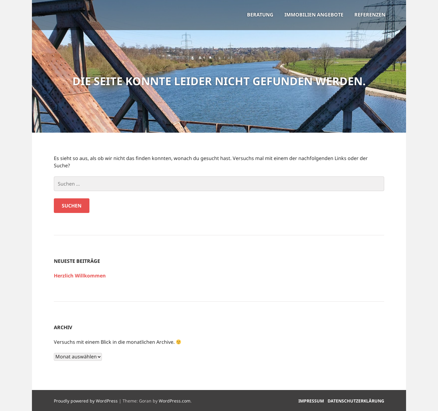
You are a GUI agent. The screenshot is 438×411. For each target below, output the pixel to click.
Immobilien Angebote (313, 14)
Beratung (260, 14)
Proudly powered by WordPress (86, 401)
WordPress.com (174, 401)
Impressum (311, 401)
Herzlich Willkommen (80, 275)
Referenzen (369, 14)
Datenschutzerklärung (356, 401)
